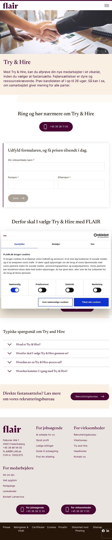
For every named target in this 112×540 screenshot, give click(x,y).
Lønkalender (9, 491)
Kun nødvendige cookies (55, 302)
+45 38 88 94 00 (12, 447)
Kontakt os (80, 456)
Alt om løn (8, 474)
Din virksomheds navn (21, 160)
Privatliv (62, 527)
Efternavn (81, 182)
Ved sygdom (10, 480)
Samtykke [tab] (19, 244)
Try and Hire (80, 445)
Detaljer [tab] (56, 244)
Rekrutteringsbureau (85, 434)
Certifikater (38, 527)
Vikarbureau (80, 440)
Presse (6, 527)
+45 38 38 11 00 (56, 126)
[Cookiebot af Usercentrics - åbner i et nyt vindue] (96, 235)
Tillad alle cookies (91, 302)
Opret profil (42, 440)
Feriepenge (9, 485)
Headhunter (80, 451)
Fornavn (31, 182)
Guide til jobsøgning (47, 451)
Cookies (51, 527)
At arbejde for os (45, 434)
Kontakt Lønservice (13, 496)
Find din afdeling (45, 456)
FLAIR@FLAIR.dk (12, 451)
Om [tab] (92, 244)
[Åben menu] (107, 5)
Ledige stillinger (45, 445)
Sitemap (97, 527)
